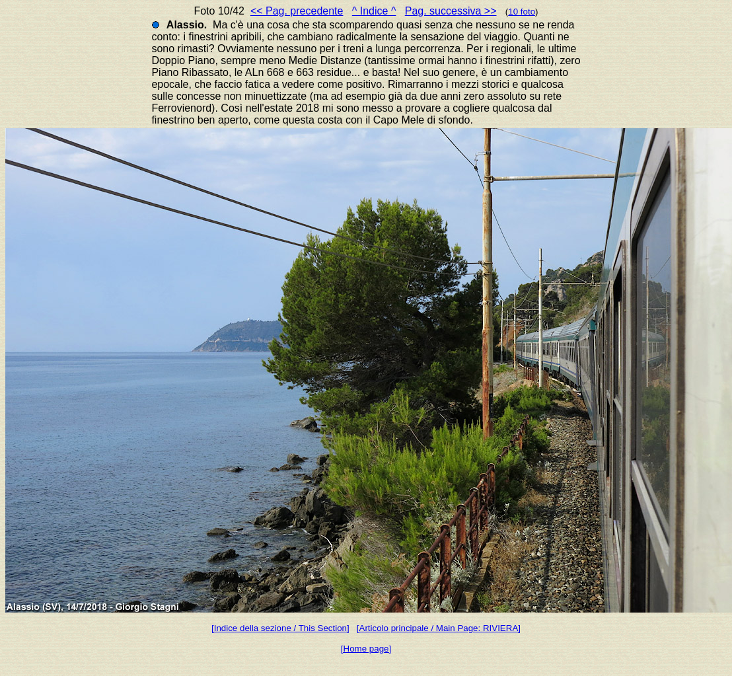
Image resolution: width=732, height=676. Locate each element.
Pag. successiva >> (451, 11)
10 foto (521, 12)
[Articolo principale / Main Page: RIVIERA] (439, 628)
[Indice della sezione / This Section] (280, 628)
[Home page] (366, 649)
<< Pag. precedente (297, 11)
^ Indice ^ (374, 11)
